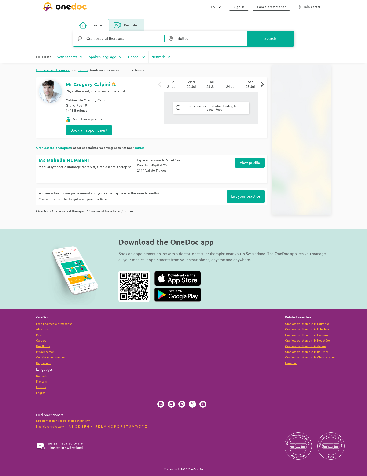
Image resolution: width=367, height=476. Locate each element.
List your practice (245, 196)
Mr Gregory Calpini (88, 84)
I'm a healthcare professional (54, 323)
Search (270, 38)
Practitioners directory (50, 426)
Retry (219, 109)
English (40, 393)
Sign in (239, 7)
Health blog (43, 346)
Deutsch (41, 376)
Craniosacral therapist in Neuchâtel (307, 340)
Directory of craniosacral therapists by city (63, 420)
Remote (125, 25)
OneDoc (42, 211)
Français (41, 381)
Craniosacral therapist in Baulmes (306, 352)
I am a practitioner (271, 7)
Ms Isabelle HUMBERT (64, 160)
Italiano (41, 387)
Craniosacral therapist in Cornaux (306, 335)
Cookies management (50, 357)
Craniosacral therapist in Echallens (307, 329)
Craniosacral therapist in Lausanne (307, 323)
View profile (250, 162)
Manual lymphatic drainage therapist (67, 167)
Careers (41, 340)
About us (42, 329)
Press (39, 335)
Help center (43, 363)
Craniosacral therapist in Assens (305, 346)
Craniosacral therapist (108, 91)
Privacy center (45, 352)
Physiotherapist (77, 91)
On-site (90, 25)
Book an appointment (88, 130)
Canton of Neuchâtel (105, 211)
